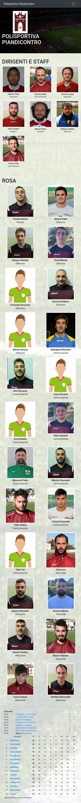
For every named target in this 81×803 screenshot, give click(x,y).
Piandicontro (32, 728)
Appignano (20, 725)
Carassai (19, 720)
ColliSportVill (20, 722)
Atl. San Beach (31, 714)
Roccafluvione (27, 733)
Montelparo (27, 720)
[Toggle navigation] (73, 4)
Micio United (20, 731)
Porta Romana (31, 731)
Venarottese (20, 714)
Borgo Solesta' (21, 728)
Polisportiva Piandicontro (19, 3)
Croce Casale (28, 717)
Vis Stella (19, 717)
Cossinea (28, 725)
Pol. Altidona (30, 722)
